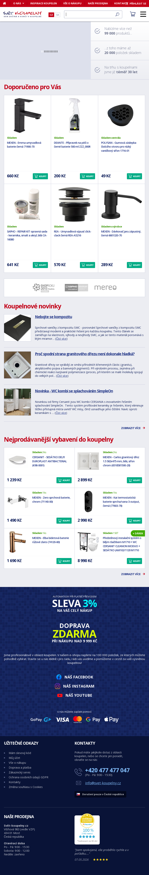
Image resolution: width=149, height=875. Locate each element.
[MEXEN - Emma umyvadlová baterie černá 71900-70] (27, 115)
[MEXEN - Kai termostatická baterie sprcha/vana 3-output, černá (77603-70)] (88, 501)
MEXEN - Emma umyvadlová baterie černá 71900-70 (24, 145)
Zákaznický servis (19, 772)
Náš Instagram (78, 686)
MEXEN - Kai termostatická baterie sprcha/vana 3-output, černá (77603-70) (121, 502)
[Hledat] (93, 14)
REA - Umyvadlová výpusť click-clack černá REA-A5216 (72, 233)
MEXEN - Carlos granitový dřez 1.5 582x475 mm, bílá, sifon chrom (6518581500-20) (121, 461)
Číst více (61, 338)
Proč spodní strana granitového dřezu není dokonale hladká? (84, 353)
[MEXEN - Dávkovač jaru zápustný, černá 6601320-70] (121, 204)
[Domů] (6, 3)
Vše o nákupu (72, 3)
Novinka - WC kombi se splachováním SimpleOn (74, 391)
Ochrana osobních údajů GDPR (28, 777)
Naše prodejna (98, 3)
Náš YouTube (78, 695)
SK (57, 15)
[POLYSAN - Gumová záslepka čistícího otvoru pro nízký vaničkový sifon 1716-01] (121, 115)
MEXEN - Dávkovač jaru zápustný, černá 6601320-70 (121, 233)
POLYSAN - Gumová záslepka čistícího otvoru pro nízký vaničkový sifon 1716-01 (118, 147)
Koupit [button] (42, 176)
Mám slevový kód (20, 753)
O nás (17, 3)
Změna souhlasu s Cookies (26, 787)
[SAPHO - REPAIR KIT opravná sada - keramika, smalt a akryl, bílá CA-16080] (27, 204)
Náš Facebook (78, 677)
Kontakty (14, 782)
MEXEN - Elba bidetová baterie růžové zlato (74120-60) (50, 540)
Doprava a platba (20, 767)
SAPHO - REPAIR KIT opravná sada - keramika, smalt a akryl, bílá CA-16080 (27, 235)
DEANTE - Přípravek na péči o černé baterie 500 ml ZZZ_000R (72, 145)
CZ (51, 15)
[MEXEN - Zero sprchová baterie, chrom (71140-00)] (17, 501)
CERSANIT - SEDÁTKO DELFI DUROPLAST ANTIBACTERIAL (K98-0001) (49, 461)
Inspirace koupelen (43, 3)
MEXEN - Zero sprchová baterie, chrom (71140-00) (51, 499)
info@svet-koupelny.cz (103, 783)
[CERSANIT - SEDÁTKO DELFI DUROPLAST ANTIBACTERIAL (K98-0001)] (17, 461)
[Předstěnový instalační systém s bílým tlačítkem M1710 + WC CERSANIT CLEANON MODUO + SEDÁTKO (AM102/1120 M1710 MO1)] (88, 542)
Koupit (66, 480)
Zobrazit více (130, 428)
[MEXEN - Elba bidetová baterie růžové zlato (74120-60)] (17, 542)
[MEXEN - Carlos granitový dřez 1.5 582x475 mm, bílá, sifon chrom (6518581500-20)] (88, 461)
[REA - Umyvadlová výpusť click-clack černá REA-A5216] (74, 204)
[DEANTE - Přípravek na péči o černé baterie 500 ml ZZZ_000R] (74, 115)
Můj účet (14, 758)
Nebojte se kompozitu (53, 316)
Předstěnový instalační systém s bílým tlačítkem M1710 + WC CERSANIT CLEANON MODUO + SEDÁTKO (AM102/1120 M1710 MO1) (122, 546)
